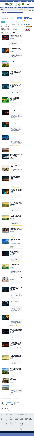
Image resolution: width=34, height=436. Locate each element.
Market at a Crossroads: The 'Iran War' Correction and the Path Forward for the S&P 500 (16, 330)
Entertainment (20, 1)
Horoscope (16, 416)
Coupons (30, 421)
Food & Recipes (17, 418)
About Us (8, 431)
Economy (17, 132)
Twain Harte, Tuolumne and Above (21, 419)
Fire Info (11, 424)
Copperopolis (21, 422)
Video (30, 417)
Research (17, 30)
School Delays (24, 7)
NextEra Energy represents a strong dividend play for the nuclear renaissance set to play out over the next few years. (16, 373)
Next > (18, 33)
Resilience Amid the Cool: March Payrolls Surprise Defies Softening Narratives (15, 72)
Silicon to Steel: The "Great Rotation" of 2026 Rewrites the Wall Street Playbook (16, 316)
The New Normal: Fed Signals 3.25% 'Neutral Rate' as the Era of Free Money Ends (16, 85)
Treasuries (22, 24)
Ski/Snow (7, 416)
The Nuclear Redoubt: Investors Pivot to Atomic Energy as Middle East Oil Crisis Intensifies (16, 123)
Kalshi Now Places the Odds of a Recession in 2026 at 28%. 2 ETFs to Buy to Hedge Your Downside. (16, 229)
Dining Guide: (22, 414)
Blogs (11, 417)
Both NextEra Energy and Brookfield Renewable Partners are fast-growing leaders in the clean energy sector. (16, 244)
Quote (4, 30)
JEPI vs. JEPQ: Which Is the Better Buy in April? (15, 166)
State (4, 7)
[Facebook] (4, 408)
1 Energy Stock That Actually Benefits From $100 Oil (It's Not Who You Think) (16, 386)
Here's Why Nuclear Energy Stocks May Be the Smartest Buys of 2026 (16, 369)
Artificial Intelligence (14, 132)
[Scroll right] (33, 1)
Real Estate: (21, 423)
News (2, 1)
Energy (19, 325)
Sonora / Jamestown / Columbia (21, 417)
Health (11, 416)
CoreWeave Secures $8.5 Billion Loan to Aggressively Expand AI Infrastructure (16, 288)
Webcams (17, 7)
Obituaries (20, 7)
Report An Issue (29, 431)
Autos (25, 416)
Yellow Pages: (31, 422)
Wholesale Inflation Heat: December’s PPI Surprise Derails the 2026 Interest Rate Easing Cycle (16, 252)
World (9, 7)
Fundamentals (21, 424)
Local (2, 7)
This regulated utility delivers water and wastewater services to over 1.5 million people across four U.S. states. (16, 103)
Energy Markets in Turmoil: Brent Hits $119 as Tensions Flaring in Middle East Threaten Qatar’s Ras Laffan (16, 343)
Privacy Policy (20, 433)
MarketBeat (12, 382)
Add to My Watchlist (15, 29)
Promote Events (26, 418)
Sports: (7, 417)
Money (12, 7)
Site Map (16, 431)
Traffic (14, 7)
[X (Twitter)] (2, 408)
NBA (6, 420)
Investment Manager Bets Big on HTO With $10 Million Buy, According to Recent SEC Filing (16, 98)
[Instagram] (7, 408)
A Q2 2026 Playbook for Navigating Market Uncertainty (15, 379)
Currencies (13, 24)
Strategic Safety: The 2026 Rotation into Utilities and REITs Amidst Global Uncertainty (16, 190)
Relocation (21, 427)
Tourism (28, 7)
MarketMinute (12, 144)
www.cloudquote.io (19, 401)
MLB (6, 419)
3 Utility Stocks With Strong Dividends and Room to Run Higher (16, 148)
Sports (7, 1)
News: (1, 414)
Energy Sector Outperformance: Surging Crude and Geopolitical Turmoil (15, 177)
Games (16, 417)
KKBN (15, 422)
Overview (7, 24)
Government (20, 132)
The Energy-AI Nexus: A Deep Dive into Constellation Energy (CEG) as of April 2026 (16, 265)
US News (7, 7)
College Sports (7, 422)
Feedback (12, 431)
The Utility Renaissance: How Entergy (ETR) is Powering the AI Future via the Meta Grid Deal (16, 356)
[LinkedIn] (6, 408)
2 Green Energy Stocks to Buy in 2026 (15, 240)
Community (13, 1)
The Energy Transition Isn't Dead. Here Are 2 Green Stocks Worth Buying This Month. (15, 62)
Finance (21, 425)
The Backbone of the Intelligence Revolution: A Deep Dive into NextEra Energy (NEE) (16, 216)
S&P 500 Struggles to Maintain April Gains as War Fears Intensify (16, 110)
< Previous (2, 33)
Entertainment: (17, 414)
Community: (12, 414)
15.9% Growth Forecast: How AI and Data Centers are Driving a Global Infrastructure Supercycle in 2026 (16, 136)
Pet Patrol (11, 423)
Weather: (7, 414)
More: (30, 414)
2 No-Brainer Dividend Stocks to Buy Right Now (16, 278)
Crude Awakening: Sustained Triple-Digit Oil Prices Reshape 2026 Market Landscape (16, 36)
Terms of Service (14, 433)
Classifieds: (26, 414)
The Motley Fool (12, 171)
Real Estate (26, 417)
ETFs (14, 172)
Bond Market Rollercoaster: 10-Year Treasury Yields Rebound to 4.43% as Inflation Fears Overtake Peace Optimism (16, 302)
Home (4, 431)
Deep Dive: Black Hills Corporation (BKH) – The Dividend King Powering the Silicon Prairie (16, 203)
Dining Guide (26, 1)
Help (24, 431)
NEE (11, 26)
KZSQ (15, 421)
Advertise (21, 431)
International (17, 24)
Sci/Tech (2, 422)
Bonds (17, 145)
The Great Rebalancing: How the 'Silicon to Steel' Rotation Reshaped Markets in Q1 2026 (16, 49)
